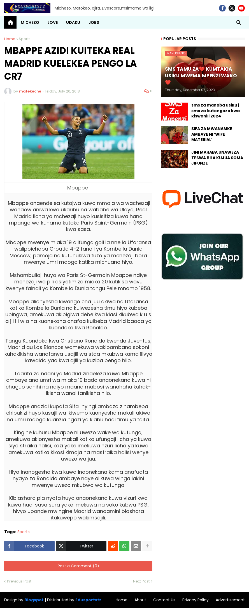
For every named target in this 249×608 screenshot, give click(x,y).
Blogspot (34, 600)
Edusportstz (88, 600)
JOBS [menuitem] (94, 22)
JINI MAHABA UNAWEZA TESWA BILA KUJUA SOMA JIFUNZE (217, 158)
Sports (25, 38)
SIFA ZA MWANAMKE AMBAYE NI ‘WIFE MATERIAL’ (211, 134)
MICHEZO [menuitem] (30, 22)
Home (9, 38)
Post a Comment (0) (78, 566)
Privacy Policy (195, 600)
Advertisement (230, 600)
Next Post (141, 581)
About (140, 600)
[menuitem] (10, 22)
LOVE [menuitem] (53, 22)
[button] (238, 22)
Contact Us (164, 600)
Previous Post (19, 581)
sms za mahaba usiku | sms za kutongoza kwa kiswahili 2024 (215, 111)
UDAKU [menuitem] (73, 22)
